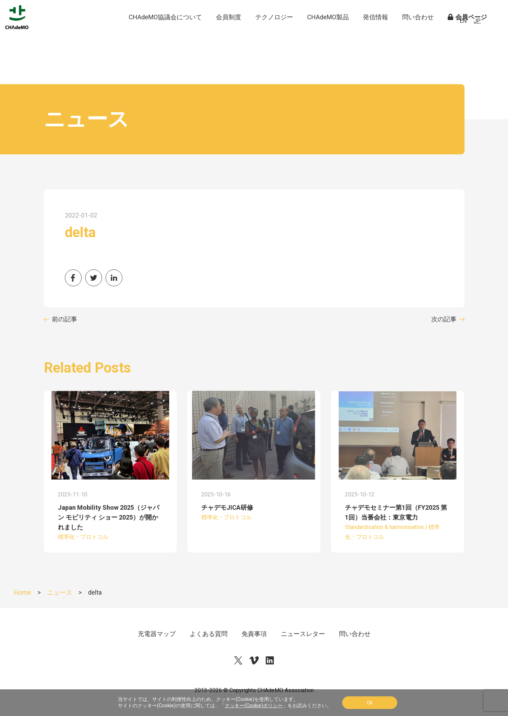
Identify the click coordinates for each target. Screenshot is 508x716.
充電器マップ (157, 633)
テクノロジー (274, 31)
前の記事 (64, 319)
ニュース (59, 592)
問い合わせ (418, 31)
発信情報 (375, 31)
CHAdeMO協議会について (165, 31)
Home (22, 592)
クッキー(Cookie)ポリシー (254, 705)
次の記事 (443, 319)
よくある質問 (209, 633)
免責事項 (254, 633)
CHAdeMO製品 (328, 31)
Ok (370, 702)
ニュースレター (303, 633)
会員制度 (228, 31)
